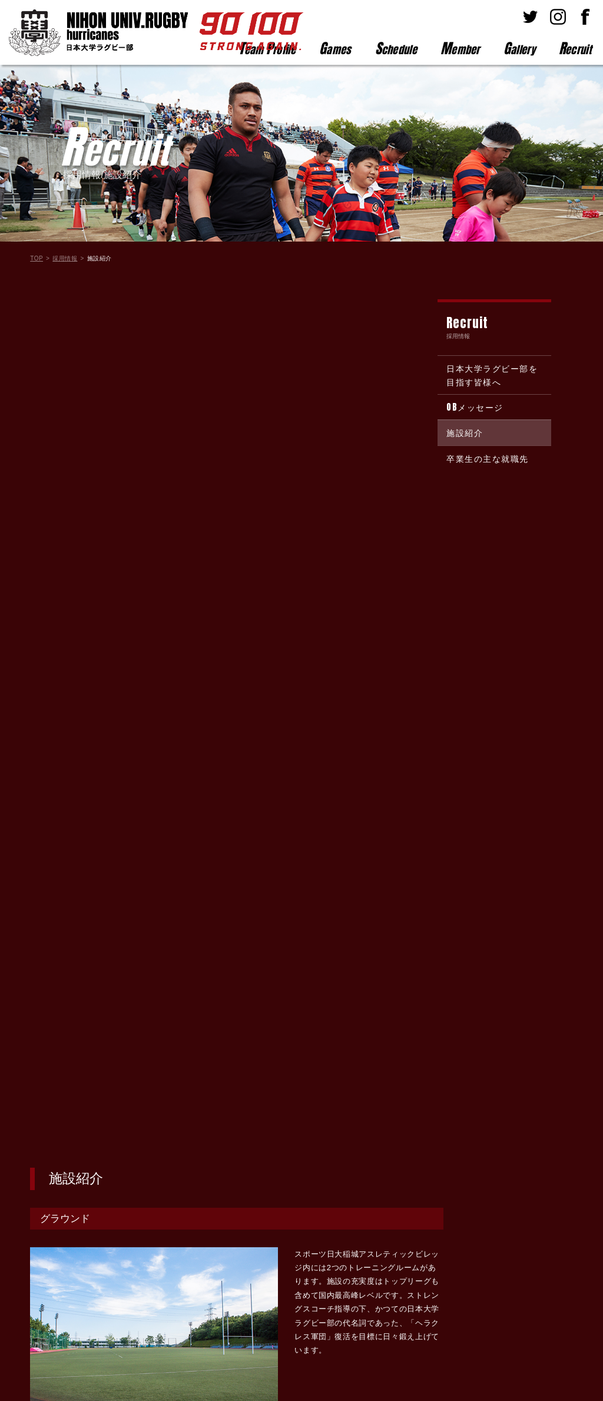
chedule (396, 48)
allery (519, 48)
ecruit (575, 48)
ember (460, 48)
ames (335, 48)
